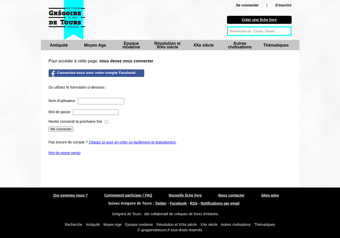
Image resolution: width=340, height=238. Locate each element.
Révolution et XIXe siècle (167, 45)
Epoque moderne (131, 45)
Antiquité (59, 45)
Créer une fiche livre (259, 20)
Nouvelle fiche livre (185, 195)
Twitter (161, 203)
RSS (194, 203)
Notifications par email (220, 203)
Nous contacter (231, 195)
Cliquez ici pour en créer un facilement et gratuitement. (132, 142)
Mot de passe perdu (65, 153)
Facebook (178, 203)
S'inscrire (283, 5)
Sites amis (270, 195)
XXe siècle (203, 45)
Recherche (73, 224)
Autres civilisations (240, 45)
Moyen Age (95, 45)
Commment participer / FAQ (128, 195)
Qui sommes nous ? (70, 195)
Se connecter (247, 5)
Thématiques (276, 45)
